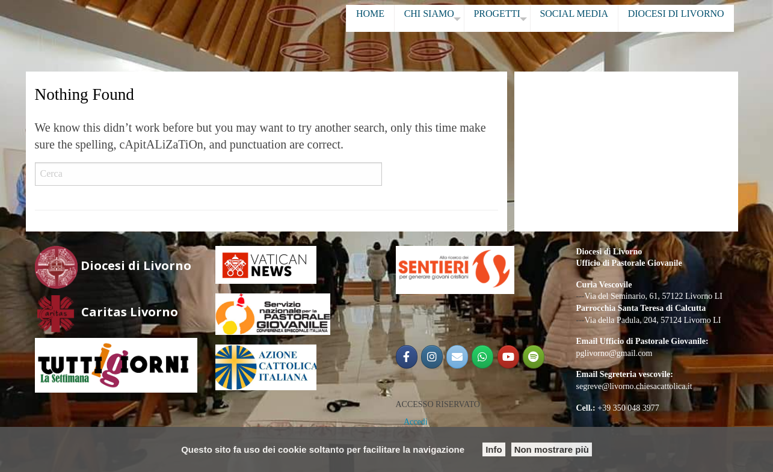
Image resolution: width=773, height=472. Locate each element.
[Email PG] (457, 357)
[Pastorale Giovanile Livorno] (508, 357)
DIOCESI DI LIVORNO (676, 13)
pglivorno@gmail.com (614, 353)
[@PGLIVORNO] (406, 357)
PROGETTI (496, 13)
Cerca (401, 174)
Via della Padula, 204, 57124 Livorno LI (653, 320)
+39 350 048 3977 (628, 407)
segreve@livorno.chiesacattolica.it (634, 386)
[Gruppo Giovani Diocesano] (482, 357)
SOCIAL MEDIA (574, 13)
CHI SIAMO (429, 13)
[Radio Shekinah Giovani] (533, 357)
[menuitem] (370, 18)
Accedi (416, 421)
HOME (370, 13)
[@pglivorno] (432, 357)
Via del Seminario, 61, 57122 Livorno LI (653, 296)
